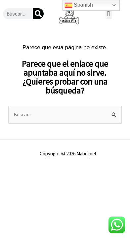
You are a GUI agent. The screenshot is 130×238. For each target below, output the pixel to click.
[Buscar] (38, 13)
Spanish (79, 5)
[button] (109, 13)
